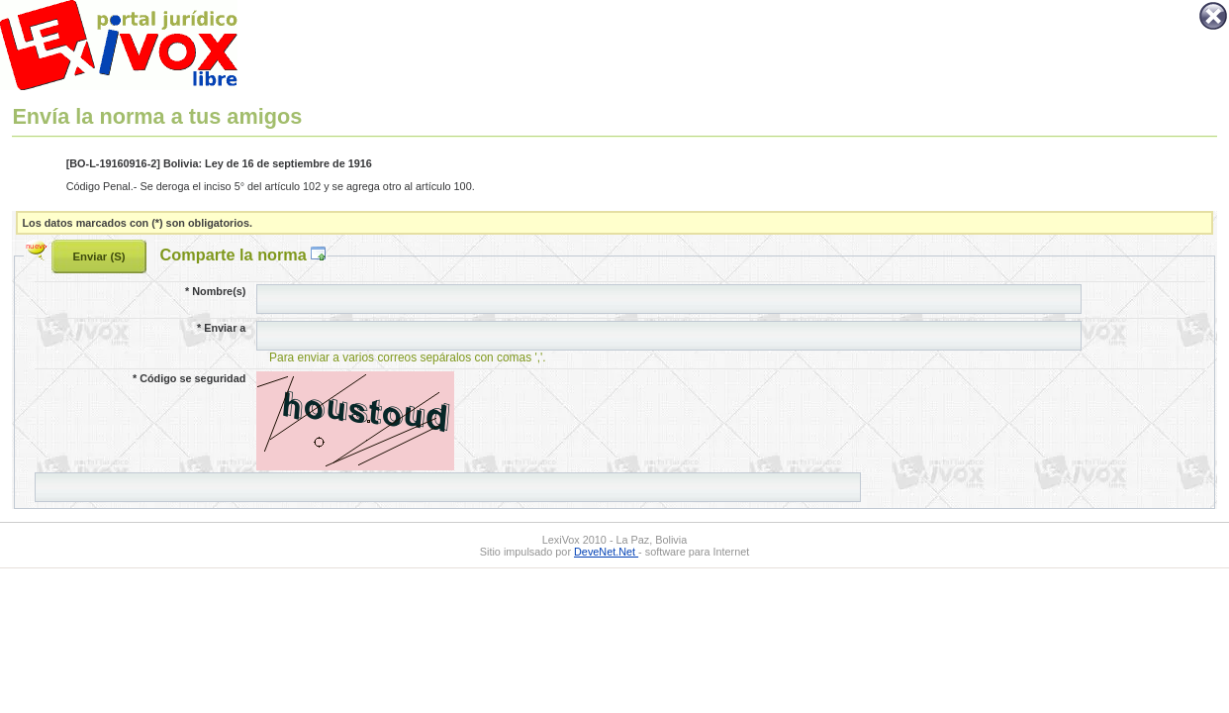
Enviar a (221, 328)
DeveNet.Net (606, 552)
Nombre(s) (215, 291)
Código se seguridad (189, 378)
